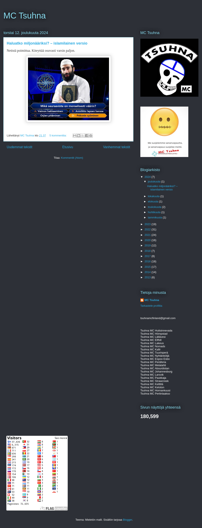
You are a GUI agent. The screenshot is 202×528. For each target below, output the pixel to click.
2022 (148, 229)
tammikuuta (155, 217)
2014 (148, 272)
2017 (148, 256)
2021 (148, 234)
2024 (148, 176)
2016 (148, 261)
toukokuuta (155, 207)
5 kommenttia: (58, 135)
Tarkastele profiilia (151, 305)
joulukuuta (154, 181)
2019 (148, 245)
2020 (148, 240)
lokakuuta (154, 196)
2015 (148, 266)
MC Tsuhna (24, 15)
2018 (148, 250)
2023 (148, 224)
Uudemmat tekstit (19, 147)
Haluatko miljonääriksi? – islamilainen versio (47, 43)
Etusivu (67, 147)
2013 (148, 277)
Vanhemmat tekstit (116, 147)
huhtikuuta (154, 212)
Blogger (127, 519)
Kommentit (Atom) (72, 157)
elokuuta (153, 201)
